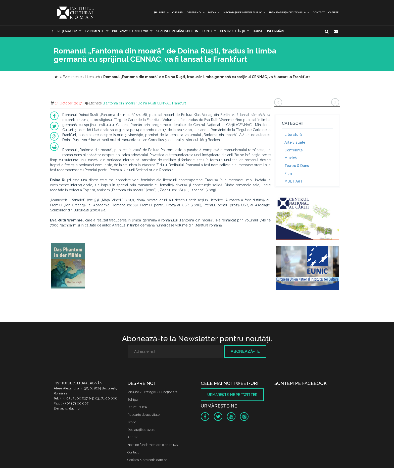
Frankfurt (179, 103)
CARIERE (333, 12)
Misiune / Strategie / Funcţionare (152, 392)
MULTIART (293, 181)
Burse (258, 31)
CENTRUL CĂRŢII (232, 31)
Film (288, 173)
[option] (68, 266)
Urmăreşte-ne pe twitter (232, 395)
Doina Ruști (147, 103)
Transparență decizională (287, 12)
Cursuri (177, 12)
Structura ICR (137, 407)
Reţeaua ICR (67, 31)
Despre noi (194, 12)
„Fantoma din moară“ (120, 103)
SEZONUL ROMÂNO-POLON (177, 31)
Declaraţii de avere (141, 430)
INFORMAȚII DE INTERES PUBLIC (242, 12)
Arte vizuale (294, 142)
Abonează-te (245, 351)
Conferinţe (293, 150)
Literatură (293, 135)
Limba (159, 12)
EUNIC (207, 31)
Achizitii (133, 437)
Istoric (131, 422)
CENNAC (164, 103)
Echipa (132, 399)
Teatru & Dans (296, 166)
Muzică (290, 158)
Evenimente (94, 31)
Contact (319, 12)
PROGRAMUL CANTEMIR (130, 31)
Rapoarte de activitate (143, 415)
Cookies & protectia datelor (147, 460)
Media (212, 12)
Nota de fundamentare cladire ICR (152, 445)
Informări (275, 31)
